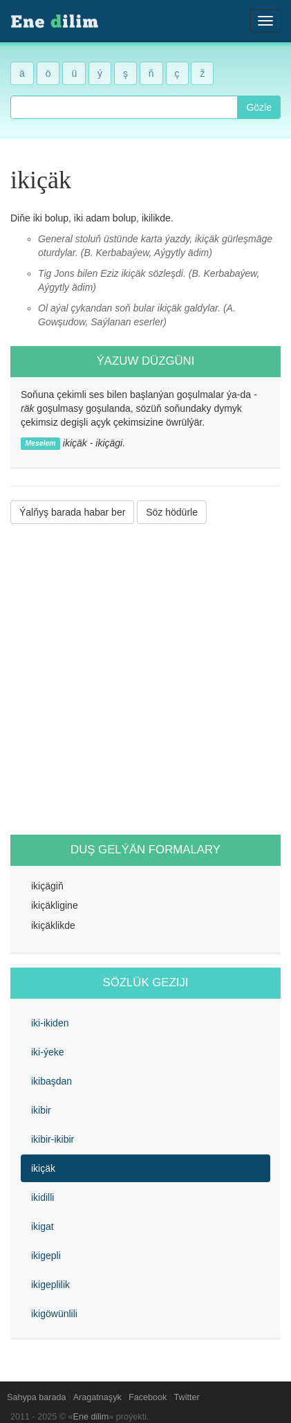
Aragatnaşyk (97, 1397)
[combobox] (124, 107)
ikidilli (42, 1197)
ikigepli (46, 1255)
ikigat (42, 1226)
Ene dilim (91, 1417)
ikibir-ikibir (52, 1139)
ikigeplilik (50, 1284)
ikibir (41, 1110)
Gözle (259, 107)
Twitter (187, 1397)
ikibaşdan (51, 1081)
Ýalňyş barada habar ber (72, 512)
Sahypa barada (36, 1397)
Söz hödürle (172, 512)
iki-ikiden (49, 1022)
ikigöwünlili (54, 1313)
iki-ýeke (47, 1052)
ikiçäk (43, 1168)
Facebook (148, 1397)
